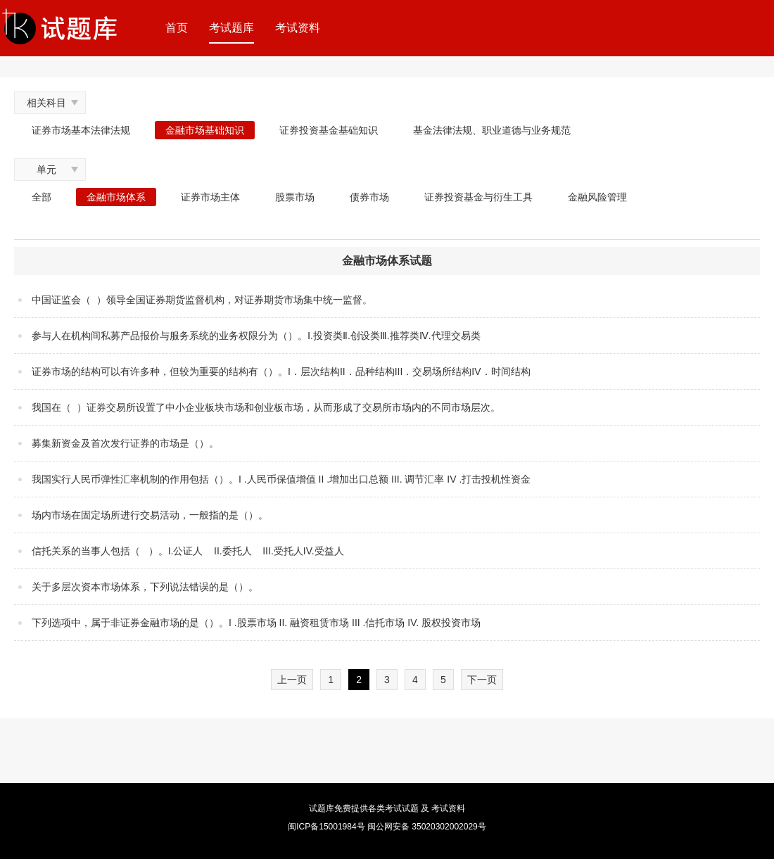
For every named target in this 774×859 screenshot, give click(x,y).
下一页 (482, 679)
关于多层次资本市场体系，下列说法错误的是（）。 (145, 586)
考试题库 (231, 28)
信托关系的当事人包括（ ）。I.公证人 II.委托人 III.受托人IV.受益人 (188, 550)
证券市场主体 (210, 197)
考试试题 (402, 808)
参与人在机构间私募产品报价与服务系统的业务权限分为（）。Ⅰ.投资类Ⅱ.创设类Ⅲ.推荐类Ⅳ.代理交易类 (256, 335)
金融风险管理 (597, 197)
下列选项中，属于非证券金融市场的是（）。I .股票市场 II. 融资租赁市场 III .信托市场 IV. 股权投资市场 (256, 622)
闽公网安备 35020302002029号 (426, 827)
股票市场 (295, 197)
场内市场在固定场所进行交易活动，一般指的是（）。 (150, 515)
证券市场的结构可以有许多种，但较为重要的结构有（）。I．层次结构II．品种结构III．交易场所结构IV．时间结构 (281, 371)
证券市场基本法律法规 (81, 130)
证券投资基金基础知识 (328, 130)
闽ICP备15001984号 (326, 827)
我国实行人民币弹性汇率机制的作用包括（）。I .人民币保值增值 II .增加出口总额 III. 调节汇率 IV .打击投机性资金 (281, 479)
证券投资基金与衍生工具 (478, 197)
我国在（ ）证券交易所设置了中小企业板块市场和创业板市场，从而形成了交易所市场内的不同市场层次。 (266, 407)
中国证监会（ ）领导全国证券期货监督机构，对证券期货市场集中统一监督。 (202, 299)
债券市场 (369, 197)
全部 (41, 197)
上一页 (292, 679)
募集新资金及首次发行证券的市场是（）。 (125, 443)
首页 (176, 28)
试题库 (321, 808)
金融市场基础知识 (204, 130)
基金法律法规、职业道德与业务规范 (492, 130)
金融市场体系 (116, 197)
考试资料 (297, 28)
